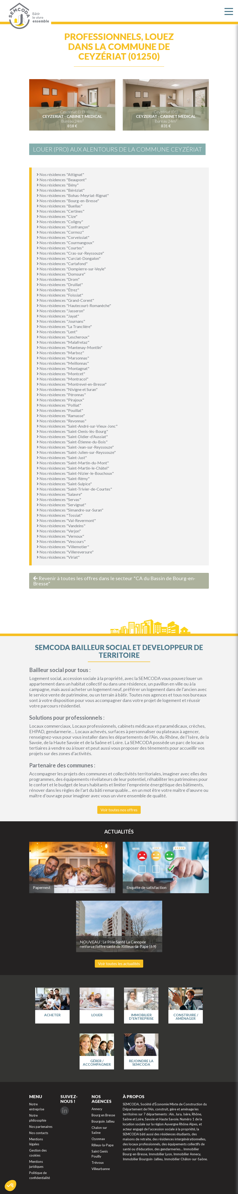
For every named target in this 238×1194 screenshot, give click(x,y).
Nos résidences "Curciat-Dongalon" (69, 258)
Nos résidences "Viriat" (58, 557)
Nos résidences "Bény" (58, 184)
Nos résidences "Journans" (61, 321)
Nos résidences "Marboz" (60, 352)
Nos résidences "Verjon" (59, 530)
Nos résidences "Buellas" (59, 205)
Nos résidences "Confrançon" (63, 226)
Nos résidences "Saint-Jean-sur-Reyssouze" (75, 447)
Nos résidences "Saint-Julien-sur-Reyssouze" (76, 452)
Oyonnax (98, 1139)
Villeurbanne (101, 1169)
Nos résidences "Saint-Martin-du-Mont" (73, 462)
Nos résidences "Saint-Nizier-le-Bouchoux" (75, 473)
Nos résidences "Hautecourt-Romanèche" (74, 305)
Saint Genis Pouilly (100, 1153)
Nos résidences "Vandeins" (61, 525)
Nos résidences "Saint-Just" (62, 457)
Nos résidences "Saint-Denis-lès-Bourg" (72, 431)
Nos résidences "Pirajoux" (60, 399)
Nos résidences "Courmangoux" (65, 242)
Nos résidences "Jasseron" (61, 310)
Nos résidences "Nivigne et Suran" (67, 389)
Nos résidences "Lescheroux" (63, 337)
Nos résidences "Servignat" (61, 504)
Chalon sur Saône (99, 1130)
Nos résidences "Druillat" (60, 284)
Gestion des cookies (38, 1152)
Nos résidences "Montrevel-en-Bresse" (72, 384)
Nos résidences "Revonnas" (61, 420)
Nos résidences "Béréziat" (61, 190)
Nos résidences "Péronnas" (61, 394)
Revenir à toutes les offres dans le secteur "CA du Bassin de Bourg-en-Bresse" (114, 580)
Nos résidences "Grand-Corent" (65, 300)
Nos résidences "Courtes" (60, 247)
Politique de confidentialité (39, 1175)
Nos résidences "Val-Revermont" (66, 520)
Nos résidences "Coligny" (60, 221)
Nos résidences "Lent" (57, 331)
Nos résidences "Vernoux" (60, 536)
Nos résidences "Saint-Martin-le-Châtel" (73, 468)
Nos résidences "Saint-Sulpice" (64, 483)
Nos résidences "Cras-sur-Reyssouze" (70, 253)
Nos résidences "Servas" (59, 499)
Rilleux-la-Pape (103, 1145)
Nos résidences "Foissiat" (60, 295)
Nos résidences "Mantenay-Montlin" (69, 347)
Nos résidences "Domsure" (61, 274)
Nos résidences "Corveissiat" (63, 237)
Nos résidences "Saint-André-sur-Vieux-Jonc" (77, 426)
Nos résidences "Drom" (58, 279)
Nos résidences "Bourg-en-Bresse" (68, 200)
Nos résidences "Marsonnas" (63, 357)
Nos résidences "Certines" (60, 211)
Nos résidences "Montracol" (62, 378)
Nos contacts (38, 1133)
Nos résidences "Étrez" (58, 289)
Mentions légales (36, 1141)
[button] (10, 1186)
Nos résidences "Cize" (57, 216)
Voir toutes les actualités (119, 963)
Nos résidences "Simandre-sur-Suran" (70, 510)
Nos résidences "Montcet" (61, 373)
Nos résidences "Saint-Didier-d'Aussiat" (72, 436)
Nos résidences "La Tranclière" (64, 326)
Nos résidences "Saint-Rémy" (63, 478)
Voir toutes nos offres (119, 809)
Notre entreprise (36, 1106)
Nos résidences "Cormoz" (60, 232)
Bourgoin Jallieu (103, 1121)
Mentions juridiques (36, 1164)
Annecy (97, 1109)
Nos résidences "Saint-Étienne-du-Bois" (72, 441)
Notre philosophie (37, 1117)
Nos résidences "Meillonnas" (63, 363)
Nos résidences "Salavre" (59, 494)
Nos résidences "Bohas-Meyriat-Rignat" (73, 195)
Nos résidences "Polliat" (59, 405)
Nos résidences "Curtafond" (62, 263)
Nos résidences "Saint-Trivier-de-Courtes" (74, 489)
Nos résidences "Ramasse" (61, 415)
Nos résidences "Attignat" (60, 174)
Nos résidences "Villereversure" (65, 551)
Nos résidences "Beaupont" (62, 179)
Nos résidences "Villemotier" (63, 546)
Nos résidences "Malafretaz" (63, 342)
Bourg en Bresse (103, 1115)
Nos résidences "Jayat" (58, 316)
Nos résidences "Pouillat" (60, 410)
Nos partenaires (40, 1127)
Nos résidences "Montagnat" (63, 368)
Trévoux (98, 1163)
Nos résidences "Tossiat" (59, 515)
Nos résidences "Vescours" (61, 541)
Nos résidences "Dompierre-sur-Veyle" (71, 268)
